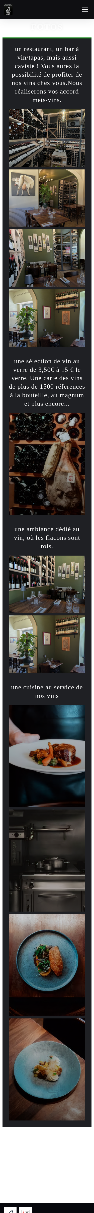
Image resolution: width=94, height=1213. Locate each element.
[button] (84, 9)
